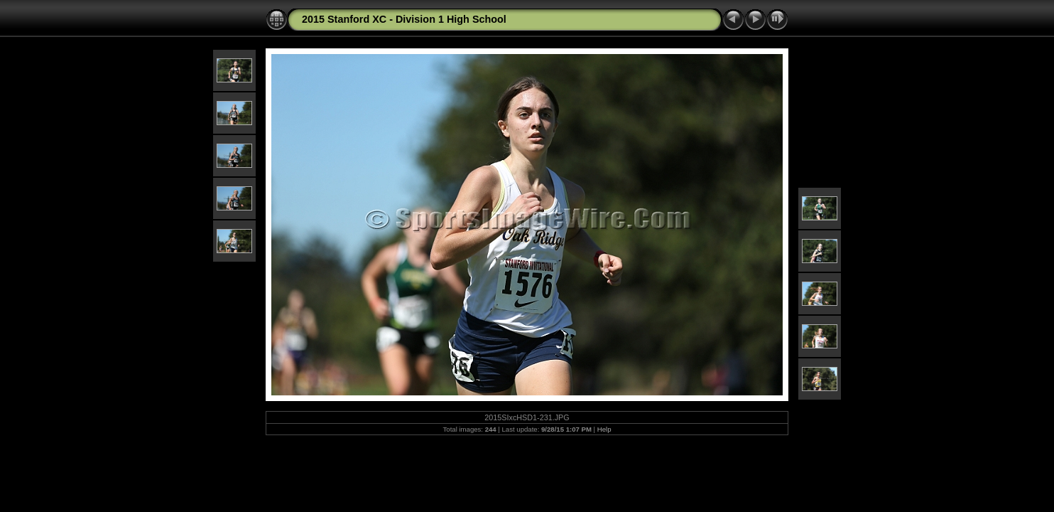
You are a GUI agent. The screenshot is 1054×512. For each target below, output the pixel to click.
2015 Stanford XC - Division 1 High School (404, 19)
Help (604, 429)
